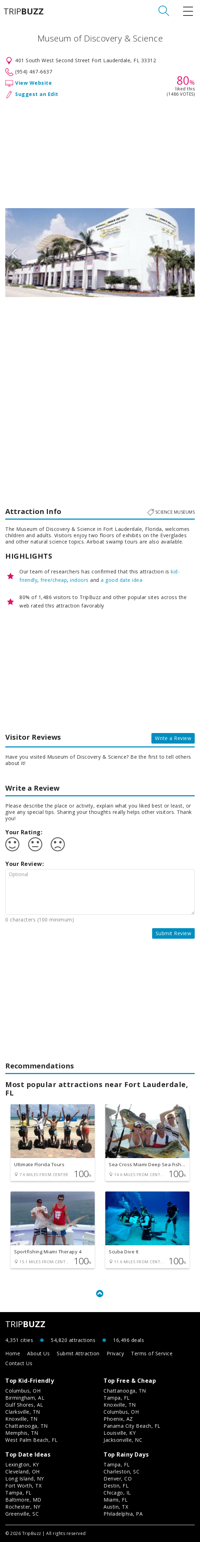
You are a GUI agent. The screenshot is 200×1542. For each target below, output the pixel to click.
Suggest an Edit (36, 94)
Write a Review (173, 738)
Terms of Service (152, 1353)
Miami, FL (116, 1499)
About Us (38, 1353)
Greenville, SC (22, 1513)
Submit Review (174, 933)
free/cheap (53, 580)
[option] (100, 252)
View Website (33, 82)
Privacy (115, 1353)
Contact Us (18, 1363)
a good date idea (121, 580)
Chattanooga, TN (26, 1425)
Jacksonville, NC (123, 1440)
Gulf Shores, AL (24, 1404)
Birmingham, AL (24, 1397)
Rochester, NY (22, 1506)
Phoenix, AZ (118, 1418)
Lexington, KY (22, 1464)
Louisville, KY (120, 1432)
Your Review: (24, 863)
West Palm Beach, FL (31, 1440)
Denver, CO (118, 1478)
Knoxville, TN (21, 1418)
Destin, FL (116, 1485)
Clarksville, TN (22, 1411)
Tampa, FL (117, 1397)
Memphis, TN (21, 1432)
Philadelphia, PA (123, 1513)
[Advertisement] (100, 152)
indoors (79, 580)
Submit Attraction (78, 1353)
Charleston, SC (121, 1471)
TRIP (24, 11)
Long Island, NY (24, 1478)
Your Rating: (23, 832)
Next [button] (186, 252)
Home (12, 1353)
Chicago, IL (117, 1492)
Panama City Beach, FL (132, 1425)
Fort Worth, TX (23, 1485)
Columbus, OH (22, 1390)
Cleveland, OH (22, 1471)
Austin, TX (116, 1506)
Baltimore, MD (23, 1499)
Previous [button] (14, 252)
